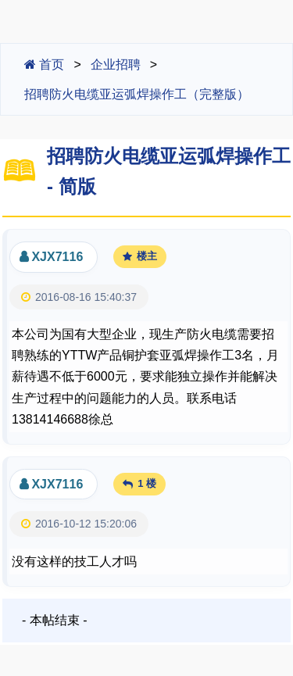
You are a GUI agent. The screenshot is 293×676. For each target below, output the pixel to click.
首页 (44, 64)
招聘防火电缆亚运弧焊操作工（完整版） (136, 94)
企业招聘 (116, 64)
